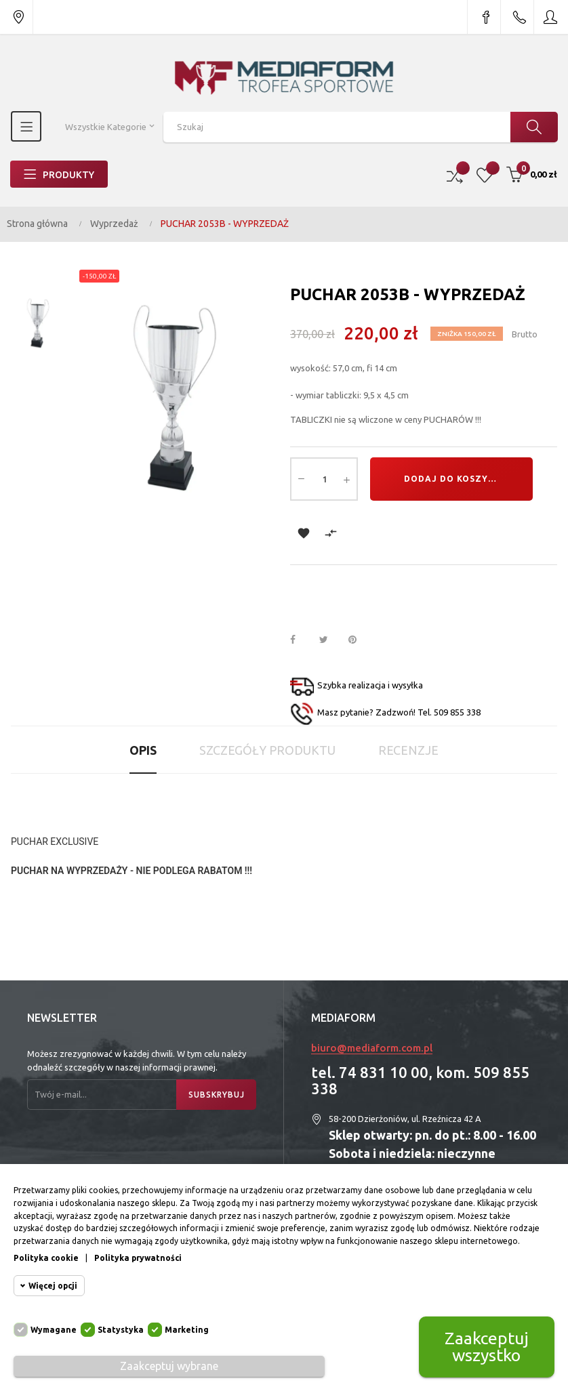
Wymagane (54, 1329)
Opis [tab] (143, 750)
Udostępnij (300, 640)
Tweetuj (329, 640)
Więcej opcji (52, 1285)
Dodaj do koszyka (452, 478)
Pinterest (358, 640)
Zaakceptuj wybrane (169, 1366)
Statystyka (121, 1329)
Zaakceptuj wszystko (487, 1347)
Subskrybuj (216, 1094)
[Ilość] (324, 479)
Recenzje (408, 750)
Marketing (187, 1329)
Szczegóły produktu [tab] (267, 750)
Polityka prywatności (138, 1257)
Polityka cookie (46, 1257)
